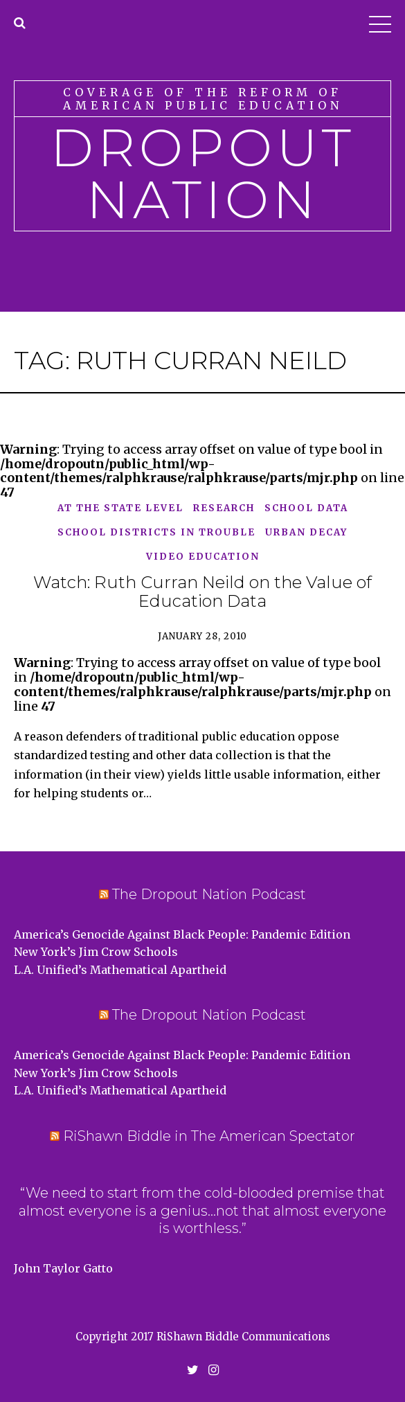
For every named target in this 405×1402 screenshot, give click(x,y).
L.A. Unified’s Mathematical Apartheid (120, 970)
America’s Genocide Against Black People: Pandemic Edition (182, 934)
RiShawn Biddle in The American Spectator (209, 1136)
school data (306, 509)
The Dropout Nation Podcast (209, 894)
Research (224, 509)
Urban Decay (306, 533)
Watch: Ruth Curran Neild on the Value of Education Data (202, 592)
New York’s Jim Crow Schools (96, 952)
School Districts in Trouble (156, 533)
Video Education (203, 557)
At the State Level (120, 509)
